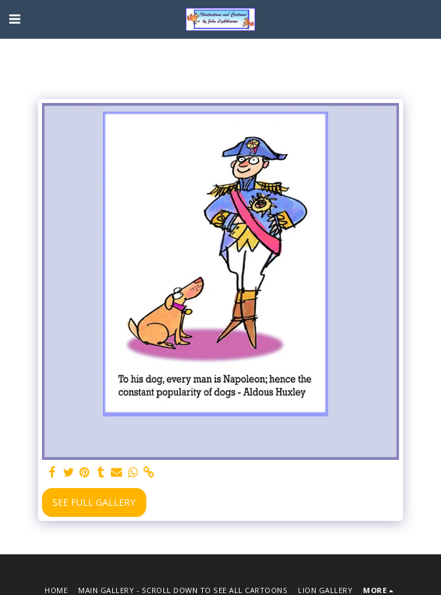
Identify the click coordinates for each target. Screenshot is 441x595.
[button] (14, 18)
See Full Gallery (93, 502)
